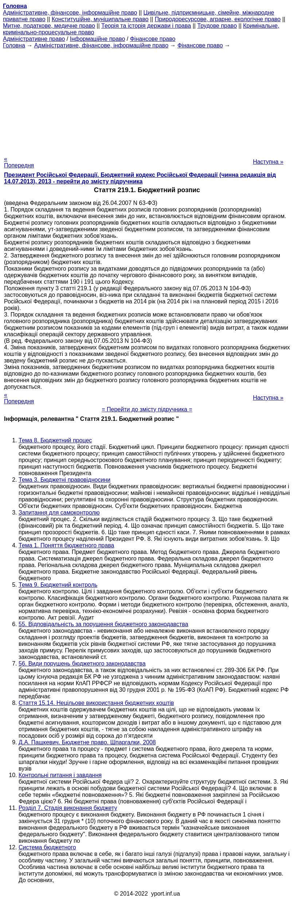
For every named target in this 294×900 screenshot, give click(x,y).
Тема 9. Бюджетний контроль (58, 585)
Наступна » (268, 162)
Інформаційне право (97, 39)
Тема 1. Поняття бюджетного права (66, 545)
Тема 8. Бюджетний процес (55, 440)
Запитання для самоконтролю (59, 512)
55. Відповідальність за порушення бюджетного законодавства (103, 624)
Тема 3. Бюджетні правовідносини (64, 480)
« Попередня (19, 162)
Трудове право (217, 26)
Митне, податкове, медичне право (49, 26)
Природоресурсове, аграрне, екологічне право (218, 19)
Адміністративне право (34, 39)
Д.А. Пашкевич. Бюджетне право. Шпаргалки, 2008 (87, 742)
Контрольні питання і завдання (60, 775)
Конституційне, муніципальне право (100, 19)
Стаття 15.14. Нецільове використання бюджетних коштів (96, 703)
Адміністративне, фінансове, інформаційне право (70, 12)
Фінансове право (153, 39)
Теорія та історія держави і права (146, 26)
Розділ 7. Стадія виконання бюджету (68, 808)
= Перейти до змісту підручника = (147, 409)
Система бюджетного (47, 847)
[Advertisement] (147, 100)
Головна (14, 45)
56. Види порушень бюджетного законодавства (82, 663)
